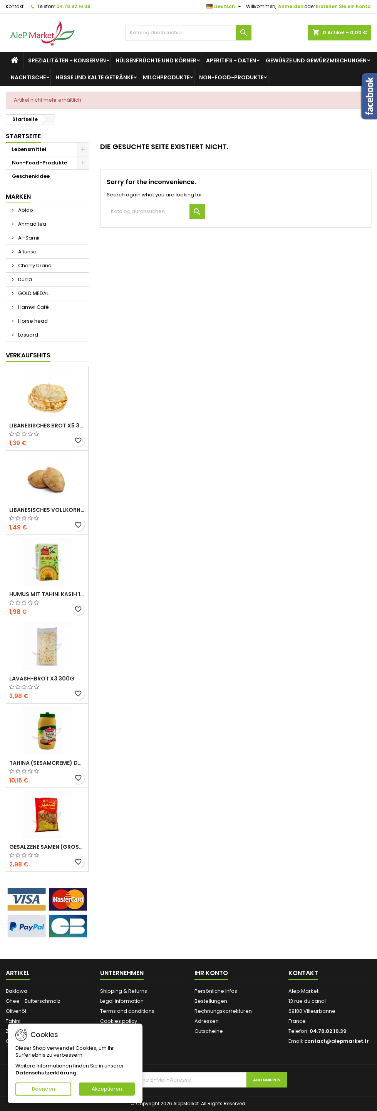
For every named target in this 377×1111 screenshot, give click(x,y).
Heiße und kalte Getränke (94, 77)
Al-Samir (28, 237)
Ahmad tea (31, 224)
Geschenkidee (31, 176)
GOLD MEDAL (33, 293)
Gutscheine (208, 1031)
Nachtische (28, 77)
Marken (18, 196)
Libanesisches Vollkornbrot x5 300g (47, 510)
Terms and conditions (127, 1011)
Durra (24, 279)
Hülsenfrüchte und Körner (156, 60)
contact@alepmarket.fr (336, 1041)
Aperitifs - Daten (231, 60)
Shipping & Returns (123, 991)
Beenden (43, 1089)
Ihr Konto (211, 973)
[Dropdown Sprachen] (224, 6)
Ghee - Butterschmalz (33, 1001)
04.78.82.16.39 (73, 6)
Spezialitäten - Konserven (67, 60)
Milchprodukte (166, 77)
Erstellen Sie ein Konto (343, 6)
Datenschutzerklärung (46, 1072)
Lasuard (27, 334)
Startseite (23, 136)
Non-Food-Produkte (231, 77)
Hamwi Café (33, 307)
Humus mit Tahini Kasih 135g (47, 594)
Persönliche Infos (215, 991)
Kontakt (14, 6)
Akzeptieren (107, 1089)
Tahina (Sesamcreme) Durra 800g (47, 763)
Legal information (122, 1001)
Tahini (13, 1021)
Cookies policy (118, 1021)
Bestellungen (210, 1001)
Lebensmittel (29, 149)
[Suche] (188, 32)
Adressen (206, 1021)
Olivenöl (16, 1011)
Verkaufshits (28, 355)
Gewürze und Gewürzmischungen (316, 60)
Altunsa (27, 251)
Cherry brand (34, 265)
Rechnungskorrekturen (223, 1011)
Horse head (32, 321)
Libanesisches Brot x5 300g (47, 425)
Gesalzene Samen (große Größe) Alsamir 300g (47, 847)
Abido (25, 210)
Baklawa (16, 991)
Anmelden (290, 6)
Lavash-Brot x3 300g (41, 678)
